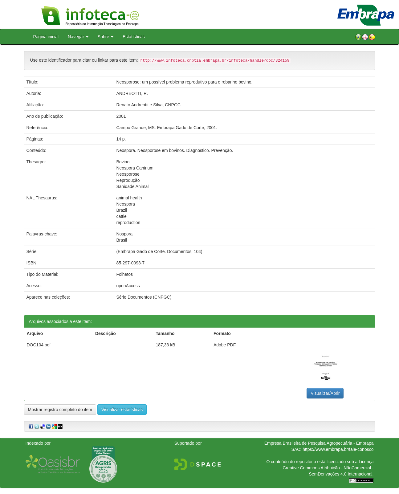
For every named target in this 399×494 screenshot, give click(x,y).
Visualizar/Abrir (325, 393)
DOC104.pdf (39, 344)
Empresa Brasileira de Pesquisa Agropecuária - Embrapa (319, 443)
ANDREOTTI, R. (132, 93)
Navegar (78, 36)
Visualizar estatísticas (122, 409)
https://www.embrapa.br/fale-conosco (338, 449)
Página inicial (46, 36)
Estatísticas (134, 36)
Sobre (105, 36)
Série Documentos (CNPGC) (143, 297)
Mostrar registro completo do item (60, 409)
